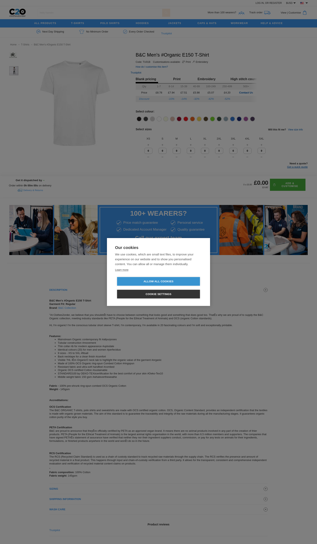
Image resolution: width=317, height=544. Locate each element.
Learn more (121, 276)
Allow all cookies (135, 287)
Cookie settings (182, 287)
